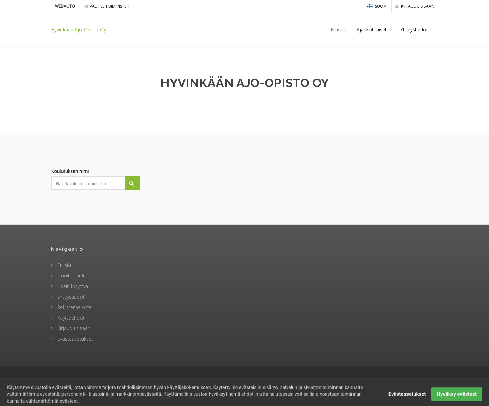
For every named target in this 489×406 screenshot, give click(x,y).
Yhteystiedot (414, 29)
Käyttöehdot (70, 318)
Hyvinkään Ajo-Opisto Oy (78, 29)
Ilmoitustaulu (71, 275)
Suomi (377, 6)
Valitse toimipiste (107, 6)
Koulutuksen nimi (70, 171)
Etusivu (338, 29)
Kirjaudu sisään (414, 6)
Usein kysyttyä (72, 286)
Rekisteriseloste (74, 307)
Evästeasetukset (74, 339)
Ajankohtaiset (372, 29)
